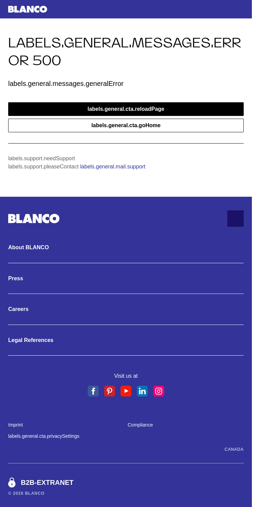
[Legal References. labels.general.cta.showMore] (126, 340)
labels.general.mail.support (112, 166)
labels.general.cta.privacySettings (44, 436)
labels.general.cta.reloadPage (126, 109)
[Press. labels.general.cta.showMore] (126, 278)
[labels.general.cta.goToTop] (235, 218)
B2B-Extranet (47, 482)
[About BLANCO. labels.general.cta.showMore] (126, 247)
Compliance (140, 425)
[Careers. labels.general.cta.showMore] (126, 309)
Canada (234, 449)
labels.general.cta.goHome (126, 125)
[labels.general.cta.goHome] (27, 9)
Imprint (15, 425)
